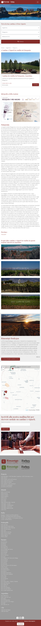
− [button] (3, 370)
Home (2, 47)
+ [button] (3, 367)
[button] (1, 12)
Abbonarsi (5, 429)
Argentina (8, 47)
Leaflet (27, 410)
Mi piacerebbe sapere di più (10, 359)
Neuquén (3, 234)
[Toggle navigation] (38, 2)
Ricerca (20, 41)
